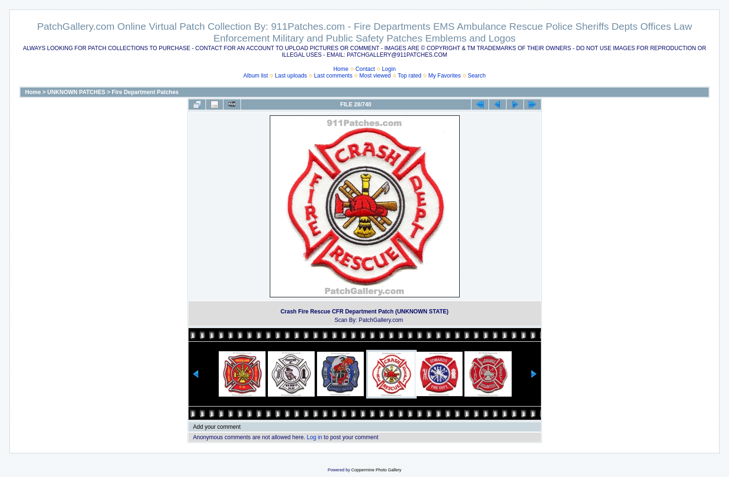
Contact (365, 69)
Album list (255, 75)
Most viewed (375, 75)
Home (340, 69)
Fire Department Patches (145, 92)
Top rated (409, 75)
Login (388, 69)
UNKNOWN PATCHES (76, 92)
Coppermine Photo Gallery (376, 470)
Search (477, 75)
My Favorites (445, 75)
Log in (314, 437)
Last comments (333, 75)
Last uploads (291, 75)
